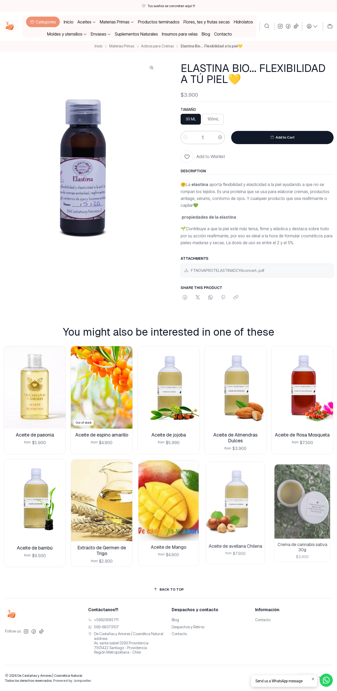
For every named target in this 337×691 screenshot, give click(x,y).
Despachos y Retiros (188, 627)
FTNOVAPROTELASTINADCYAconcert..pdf (224, 270)
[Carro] (330, 26)
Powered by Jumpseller (72, 681)
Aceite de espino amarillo (101, 430)
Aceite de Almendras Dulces (235, 425)
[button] (43, 22)
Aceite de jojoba (168, 426)
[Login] (312, 26)
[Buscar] (267, 26)
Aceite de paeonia (34, 432)
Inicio (98, 46)
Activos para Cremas (157, 46)
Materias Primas (121, 46)
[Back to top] (168, 589)
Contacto (179, 633)
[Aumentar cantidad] (220, 137)
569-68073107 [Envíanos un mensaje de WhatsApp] (103, 627)
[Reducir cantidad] (185, 137)
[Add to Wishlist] (203, 156)
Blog (175, 620)
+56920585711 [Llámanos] (103, 620)
